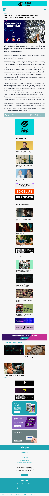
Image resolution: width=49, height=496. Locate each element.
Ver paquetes (17, 426)
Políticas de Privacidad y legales (24, 462)
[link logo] (4, 9)
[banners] (24, 3)
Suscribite (17, 411)
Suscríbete (24, 475)
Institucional (24, 455)
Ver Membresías (18, 440)
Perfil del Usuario (24, 460)
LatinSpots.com (12, 494)
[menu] (45, 9)
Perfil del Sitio (24, 457)
